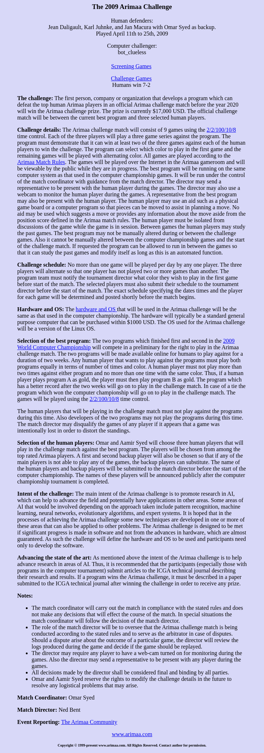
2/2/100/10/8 (221, 130)
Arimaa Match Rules (41, 162)
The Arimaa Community (89, 722)
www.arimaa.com (132, 734)
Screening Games (131, 66)
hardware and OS (96, 309)
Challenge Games (131, 78)
